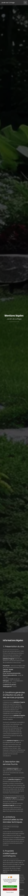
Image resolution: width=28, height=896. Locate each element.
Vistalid (11, 669)
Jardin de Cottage (8, 2)
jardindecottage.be (8, 658)
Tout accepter (10, 886)
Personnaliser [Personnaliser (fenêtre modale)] (10, 892)
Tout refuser (10, 889)
